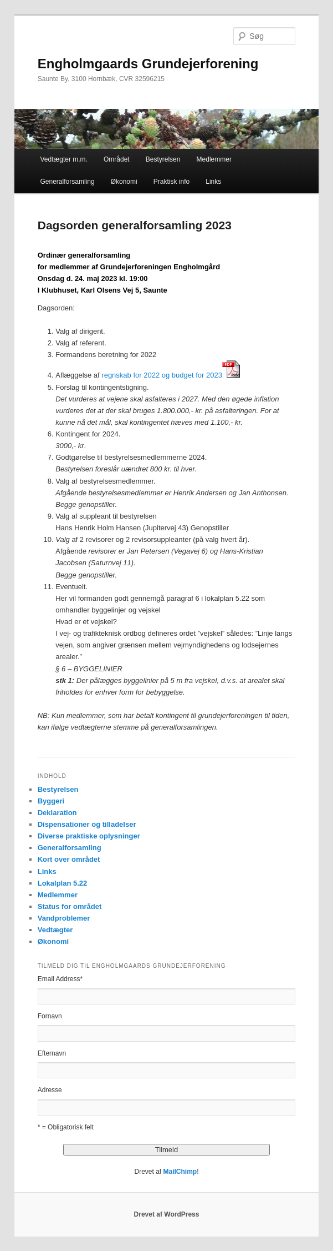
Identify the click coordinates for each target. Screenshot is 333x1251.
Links (213, 181)
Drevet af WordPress (166, 1214)
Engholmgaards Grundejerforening (148, 63)
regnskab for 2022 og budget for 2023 (161, 375)
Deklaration (57, 812)
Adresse (50, 1090)
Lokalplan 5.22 (63, 883)
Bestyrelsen (163, 159)
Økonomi (124, 181)
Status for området (70, 906)
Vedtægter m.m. (64, 159)
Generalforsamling (67, 181)
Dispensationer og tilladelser (87, 824)
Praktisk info (171, 181)
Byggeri (51, 801)
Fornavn (50, 1016)
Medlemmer (214, 159)
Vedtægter (55, 930)
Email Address (60, 979)
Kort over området (69, 859)
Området (117, 159)
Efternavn (52, 1053)
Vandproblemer (64, 918)
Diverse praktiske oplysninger (89, 836)
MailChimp (180, 1171)
